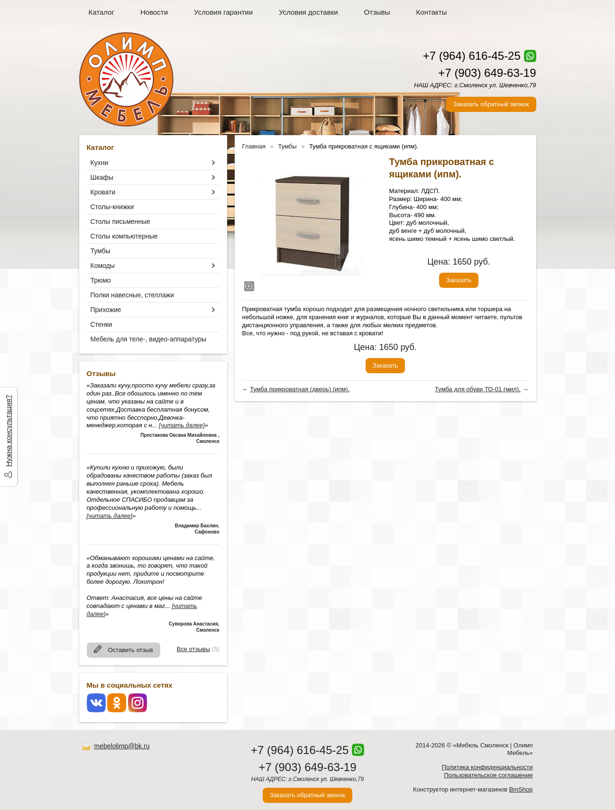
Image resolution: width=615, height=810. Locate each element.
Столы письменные (120, 221)
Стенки (101, 324)
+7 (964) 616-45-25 (472, 55)
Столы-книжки (112, 207)
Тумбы (100, 251)
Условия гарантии (223, 12)
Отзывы (377, 12)
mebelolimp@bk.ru (122, 746)
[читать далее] (181, 425)
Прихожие (106, 309)
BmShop (521, 789)
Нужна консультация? (8, 431)
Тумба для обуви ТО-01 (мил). (478, 389)
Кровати (103, 192)
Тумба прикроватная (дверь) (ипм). (299, 389)
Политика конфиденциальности (487, 767)
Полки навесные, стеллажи (132, 295)
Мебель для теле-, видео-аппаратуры (149, 339)
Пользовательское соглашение (488, 775)
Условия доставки (308, 12)
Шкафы (102, 177)
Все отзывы (193, 649)
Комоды (103, 265)
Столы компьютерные (124, 236)
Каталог (102, 12)
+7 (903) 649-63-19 (487, 72)
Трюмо (101, 280)
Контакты (431, 12)
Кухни (100, 162)
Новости (154, 12)
